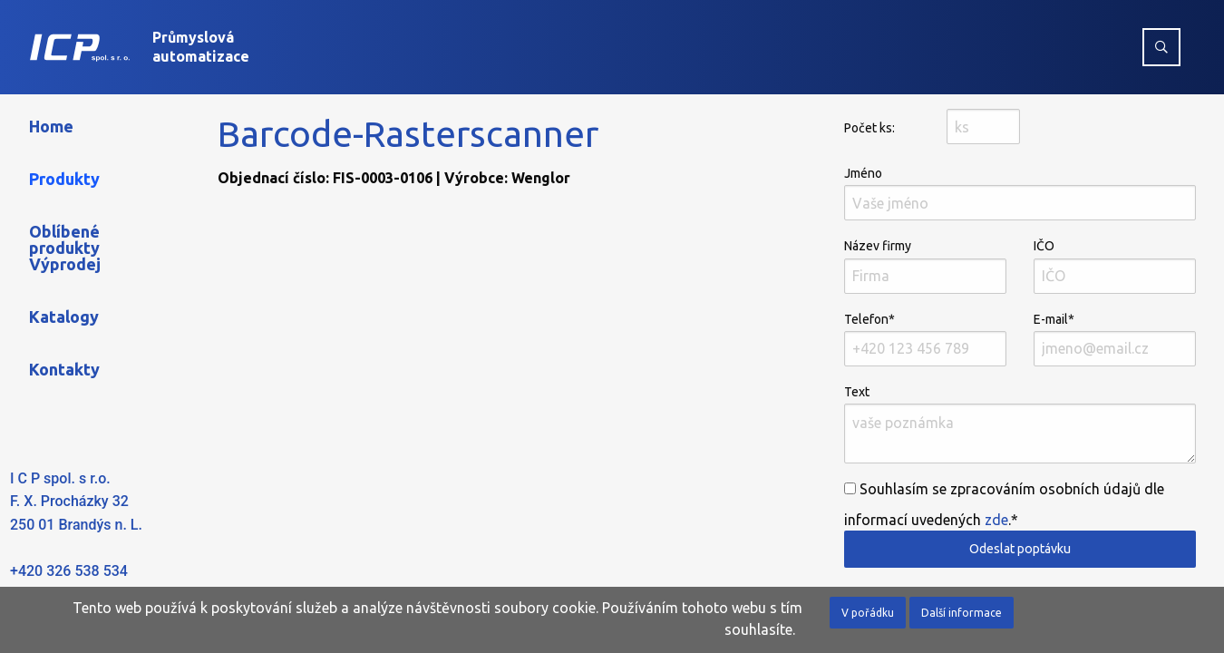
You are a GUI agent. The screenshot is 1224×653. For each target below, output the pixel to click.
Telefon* (925, 339)
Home (51, 126)
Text (1020, 424)
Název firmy (925, 266)
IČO (1115, 266)
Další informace (961, 613)
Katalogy (64, 316)
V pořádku (867, 613)
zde (996, 520)
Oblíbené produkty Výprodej (65, 247)
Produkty (64, 179)
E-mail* (1115, 339)
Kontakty (64, 369)
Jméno (1020, 193)
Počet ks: (869, 128)
